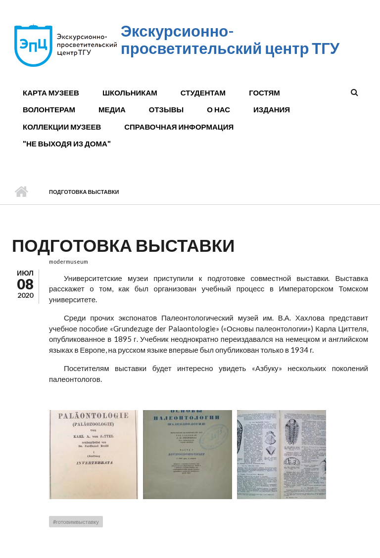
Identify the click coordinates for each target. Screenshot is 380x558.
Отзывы (166, 109)
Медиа (112, 109)
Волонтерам (49, 109)
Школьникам (129, 92)
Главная (21, 192)
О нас (218, 109)
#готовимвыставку (76, 521)
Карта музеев (51, 92)
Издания (271, 109)
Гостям (264, 92)
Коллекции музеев (62, 126)
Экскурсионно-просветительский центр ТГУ (230, 39)
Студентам (203, 92)
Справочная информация (179, 126)
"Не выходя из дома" (67, 143)
